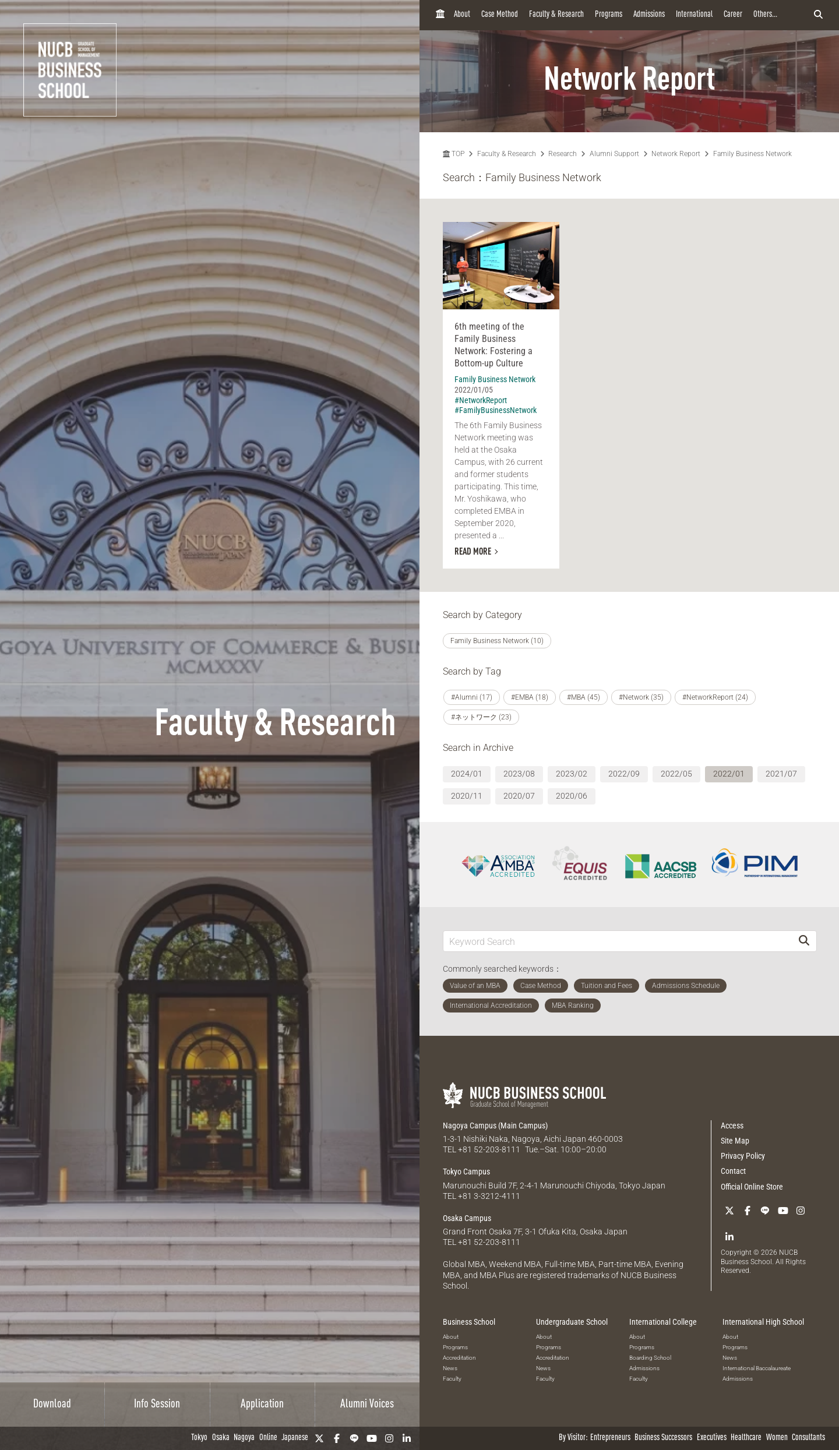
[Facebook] (337, 1438)
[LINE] (354, 1438)
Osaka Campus (467, 1218)
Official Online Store (752, 1186)
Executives (712, 1438)
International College (663, 1321)
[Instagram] (389, 1438)
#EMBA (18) (529, 697)
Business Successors (663, 1438)
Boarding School (650, 1357)
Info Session (157, 1404)
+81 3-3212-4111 (489, 1196)
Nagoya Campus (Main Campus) (495, 1125)
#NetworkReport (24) (715, 697)
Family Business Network (752, 154)
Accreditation (459, 1357)
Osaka (221, 1438)
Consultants (808, 1438)
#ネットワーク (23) (481, 717)
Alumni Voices (367, 1404)
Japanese (294, 1438)
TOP (453, 154)
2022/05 (676, 773)
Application (262, 1404)
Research (562, 154)
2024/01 (466, 773)
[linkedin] (406, 1438)
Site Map (735, 1140)
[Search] (804, 941)
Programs (608, 14)
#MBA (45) (583, 697)
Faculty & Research (556, 14)
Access (732, 1125)
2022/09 (624, 773)
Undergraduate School (572, 1321)
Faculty (452, 1378)
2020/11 (466, 795)
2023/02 (571, 773)
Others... (765, 14)
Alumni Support (614, 154)
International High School (763, 1321)
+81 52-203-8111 (489, 1149)
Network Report (675, 154)
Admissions (649, 14)
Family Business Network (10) (497, 641)
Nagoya (244, 1438)
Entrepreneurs (610, 1438)
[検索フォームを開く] (818, 15)
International (694, 14)
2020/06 (571, 795)
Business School (469, 1321)
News (450, 1368)
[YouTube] (371, 1438)
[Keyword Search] (617, 941)
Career (733, 14)
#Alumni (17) (471, 697)
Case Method (499, 14)
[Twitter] (319, 1438)
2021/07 (781, 773)
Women (777, 1438)
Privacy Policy (743, 1155)
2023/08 (519, 773)
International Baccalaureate (756, 1368)
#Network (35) (641, 697)
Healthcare (746, 1438)
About (462, 14)
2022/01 (729, 773)
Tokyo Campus (466, 1171)
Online (268, 1438)
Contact (733, 1171)
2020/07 (519, 795)
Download (52, 1404)
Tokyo (199, 1438)
